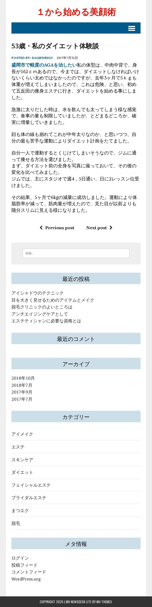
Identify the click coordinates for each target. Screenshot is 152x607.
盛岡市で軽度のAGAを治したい (44, 65)
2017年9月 (21, 392)
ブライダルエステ (28, 497)
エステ (18, 446)
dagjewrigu (42, 58)
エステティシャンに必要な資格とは (46, 321)
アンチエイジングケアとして (39, 314)
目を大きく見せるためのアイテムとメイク (52, 300)
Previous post (56, 228)
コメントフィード (28, 572)
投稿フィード (24, 565)
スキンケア (22, 459)
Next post (99, 228)
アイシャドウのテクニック (37, 293)
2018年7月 (21, 385)
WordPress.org (26, 579)
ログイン (20, 558)
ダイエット (22, 472)
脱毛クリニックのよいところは (41, 307)
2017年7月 (21, 399)
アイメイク (22, 433)
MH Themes (104, 601)
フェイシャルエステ (31, 484)
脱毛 (15, 523)
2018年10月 (23, 378)
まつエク (20, 510)
